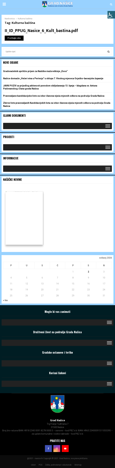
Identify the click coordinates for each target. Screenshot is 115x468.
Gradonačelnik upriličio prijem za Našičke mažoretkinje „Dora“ (35, 71)
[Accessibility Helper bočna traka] (111, 15)
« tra (5, 300)
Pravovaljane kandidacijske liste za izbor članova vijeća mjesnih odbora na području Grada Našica (53, 96)
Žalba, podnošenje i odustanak (58, 465)
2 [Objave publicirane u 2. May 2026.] (88, 271)
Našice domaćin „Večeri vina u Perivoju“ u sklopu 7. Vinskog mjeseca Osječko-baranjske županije (53, 78)
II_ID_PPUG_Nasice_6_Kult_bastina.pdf (41, 30)
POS (40, 465)
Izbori (33, 465)
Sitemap (77, 465)
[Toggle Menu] (107, 125)
